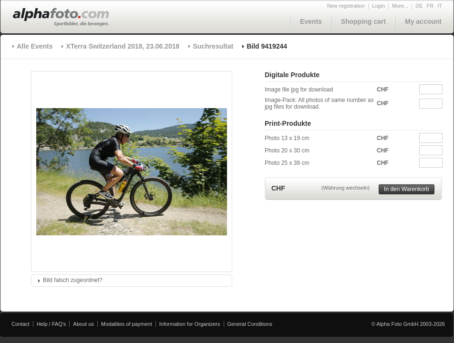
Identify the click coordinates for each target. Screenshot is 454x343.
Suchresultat (213, 46)
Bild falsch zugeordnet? (73, 280)
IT (439, 6)
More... (400, 6)
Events (311, 21)
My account (423, 21)
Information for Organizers (189, 324)
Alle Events (34, 46)
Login (378, 6)
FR (430, 6)
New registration (346, 6)
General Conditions (249, 324)
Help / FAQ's (51, 324)
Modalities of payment (126, 324)
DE (419, 6)
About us (83, 324)
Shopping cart (363, 21)
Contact (20, 324)
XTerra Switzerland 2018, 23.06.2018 (122, 46)
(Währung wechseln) (345, 188)
